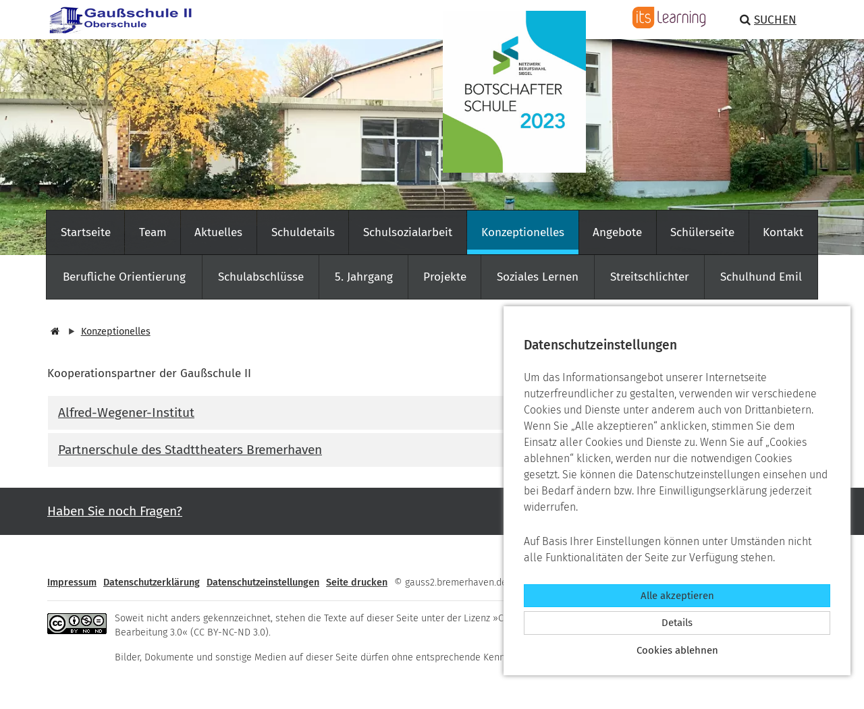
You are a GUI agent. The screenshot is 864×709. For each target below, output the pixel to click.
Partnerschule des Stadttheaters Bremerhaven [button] (190, 449)
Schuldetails (303, 232)
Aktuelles (218, 232)
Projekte (444, 277)
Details (677, 623)
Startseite (86, 232)
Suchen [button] (768, 20)
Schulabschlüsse (261, 277)
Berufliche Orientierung (124, 277)
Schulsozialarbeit (407, 232)
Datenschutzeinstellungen (263, 582)
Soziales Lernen (537, 277)
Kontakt (783, 232)
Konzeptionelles (522, 232)
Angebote (617, 232)
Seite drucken (356, 582)
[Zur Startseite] (114, 18)
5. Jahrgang (364, 277)
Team (153, 232)
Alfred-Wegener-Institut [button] (126, 412)
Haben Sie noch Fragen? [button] (114, 511)
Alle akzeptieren (677, 596)
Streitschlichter (649, 277)
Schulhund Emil (761, 277)
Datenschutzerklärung (151, 582)
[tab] (432, 413)
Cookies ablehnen (677, 650)
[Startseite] (53, 331)
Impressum (72, 582)
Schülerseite (702, 232)
